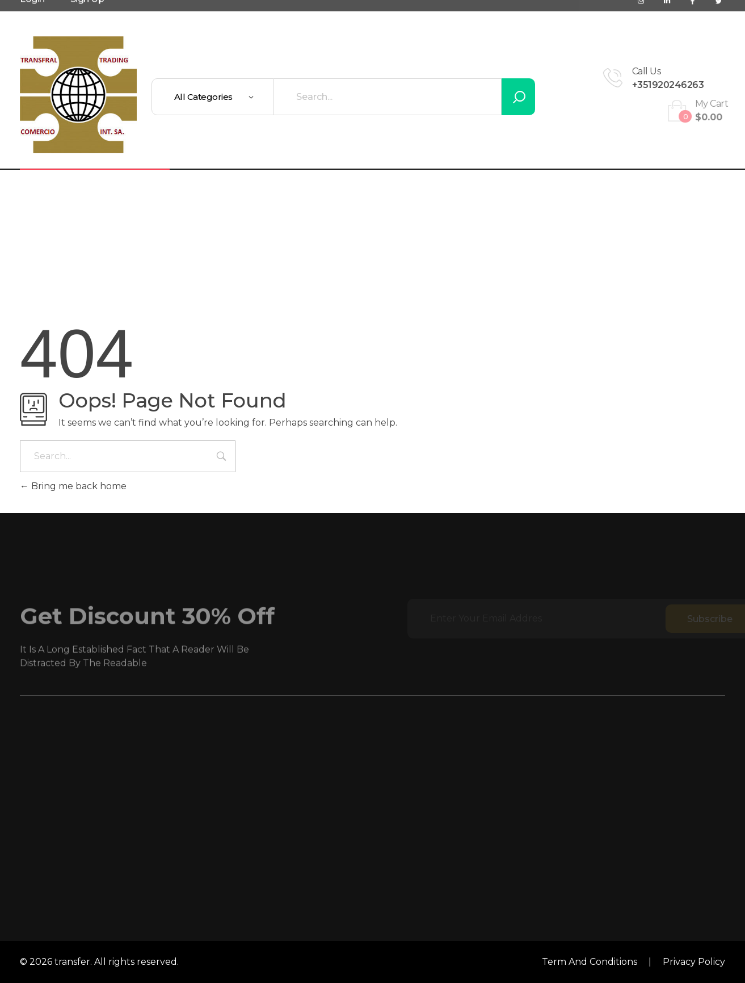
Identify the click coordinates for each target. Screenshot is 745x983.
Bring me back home (73, 486)
